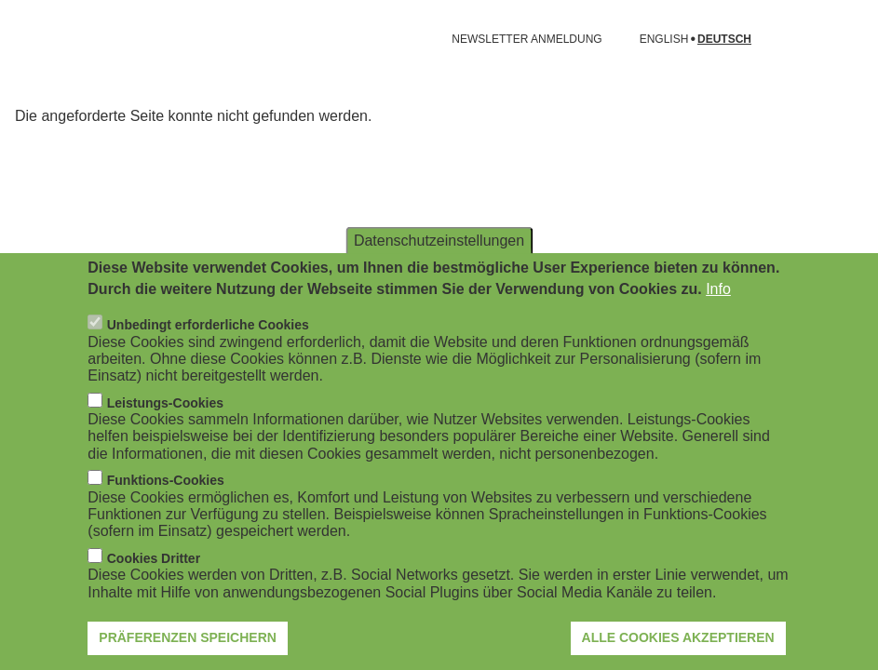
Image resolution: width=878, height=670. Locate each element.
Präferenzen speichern (188, 642)
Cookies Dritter (153, 562)
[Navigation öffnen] (26, 39)
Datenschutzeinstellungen (439, 244)
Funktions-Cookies (165, 484)
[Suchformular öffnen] (837, 39)
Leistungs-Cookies (165, 406)
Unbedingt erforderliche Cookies (208, 329)
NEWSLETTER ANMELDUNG (526, 39)
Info (718, 293)
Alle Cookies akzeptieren (678, 642)
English (664, 40)
